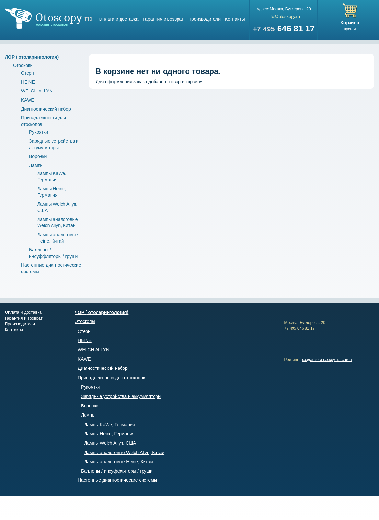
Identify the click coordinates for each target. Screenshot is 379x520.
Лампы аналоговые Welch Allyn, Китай (124, 452)
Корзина (349, 22)
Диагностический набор (46, 109)
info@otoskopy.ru (284, 16)
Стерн (27, 73)
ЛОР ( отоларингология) (32, 57)
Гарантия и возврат (163, 19)
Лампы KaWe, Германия (109, 424)
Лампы (36, 165)
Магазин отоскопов (48, 18)
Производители (204, 19)
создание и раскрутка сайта (327, 359)
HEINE (28, 82)
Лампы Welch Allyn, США (110, 443)
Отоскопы (23, 65)
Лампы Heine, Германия (109, 433)
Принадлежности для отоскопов (111, 377)
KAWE (27, 100)
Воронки (38, 156)
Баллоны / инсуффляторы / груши (117, 471)
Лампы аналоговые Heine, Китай (118, 461)
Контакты (235, 19)
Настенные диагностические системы (117, 480)
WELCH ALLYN (36, 90)
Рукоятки (38, 132)
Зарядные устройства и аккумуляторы (121, 396)
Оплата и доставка (118, 19)
